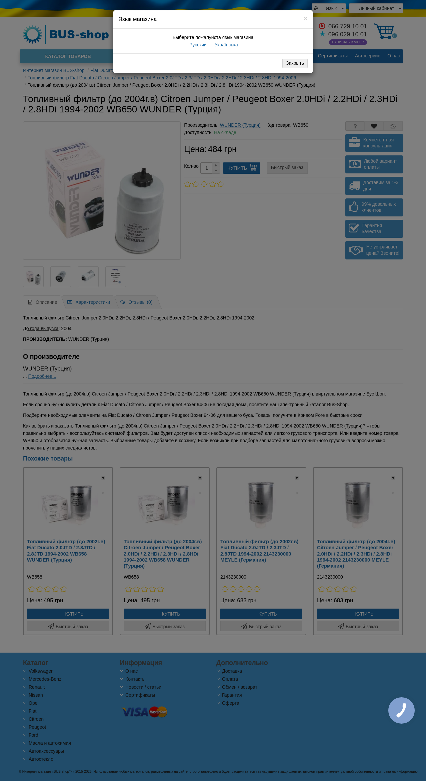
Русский (197, 44)
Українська (225, 44)
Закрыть (295, 63)
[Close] (306, 18)
